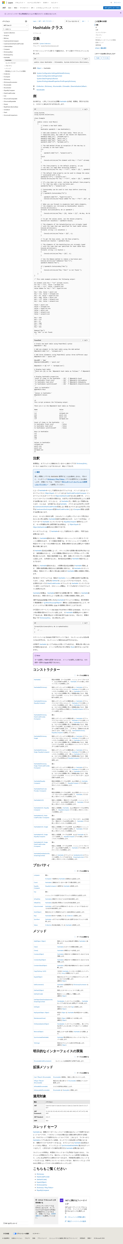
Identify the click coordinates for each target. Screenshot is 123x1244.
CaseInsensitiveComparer (44, 509)
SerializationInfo (78, 855)
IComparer (82, 493)
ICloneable (66, 86)
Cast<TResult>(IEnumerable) (42, 1077)
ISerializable (41, 90)
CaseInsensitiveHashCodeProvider (46, 507)
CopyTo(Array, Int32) (40, 971)
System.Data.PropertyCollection (47, 78)
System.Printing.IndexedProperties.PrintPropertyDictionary (56, 81)
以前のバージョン (17, 1238)
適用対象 (98, 45)
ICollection (40, 86)
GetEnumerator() (39, 984)
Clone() (36, 950)
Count (36, 882)
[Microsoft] (3, 2)
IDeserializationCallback (78, 86)
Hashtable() (37, 679)
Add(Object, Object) (40, 941)
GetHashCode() (38, 994)
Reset (72, 647)
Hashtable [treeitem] (8, 60)
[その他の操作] (88, 21)
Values (36, 925)
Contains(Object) (39, 954)
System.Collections (45, 43)
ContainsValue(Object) (40, 965)
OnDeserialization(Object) (41, 1024)
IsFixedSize (37, 899)
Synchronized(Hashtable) (41, 1037)
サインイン (117, 2)
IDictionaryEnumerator (80, 984)
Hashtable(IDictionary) (40, 687)
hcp (35, 892)
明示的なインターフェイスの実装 (106, 40)
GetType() (36, 1007)
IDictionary (48, 86)
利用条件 (82, 1238)
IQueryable (66, 1090)
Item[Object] (37, 912)
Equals (46, 662)
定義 (97, 25)
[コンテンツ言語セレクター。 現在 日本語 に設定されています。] (6, 1233)
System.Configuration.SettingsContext (49, 76)
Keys (35, 916)
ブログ (27, 1238)
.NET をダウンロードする (112, 8)
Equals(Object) (38, 977)
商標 (89, 1238)
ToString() (37, 1043)
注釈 (97, 30)
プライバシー (41, 1238)
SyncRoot (37, 919)
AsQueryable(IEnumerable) (41, 1090)
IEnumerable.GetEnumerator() (42, 1061)
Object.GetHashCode (62, 496)
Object (39, 68)
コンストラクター (101, 32)
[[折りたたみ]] (26, 21)
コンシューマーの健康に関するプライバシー (62, 1238)
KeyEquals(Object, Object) (41, 1012)
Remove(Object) (38, 1031)
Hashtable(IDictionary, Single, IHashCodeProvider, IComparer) (42, 766)
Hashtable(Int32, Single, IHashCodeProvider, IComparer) (41, 844)
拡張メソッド (100, 42)
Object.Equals (49, 493)
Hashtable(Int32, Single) (41, 827)
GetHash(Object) (39, 990)
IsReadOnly (37, 903)
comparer (37, 875)
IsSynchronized (38, 906)
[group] (61, 62)
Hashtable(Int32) (39, 800)
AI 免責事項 (5, 1238)
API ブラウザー (47, 21)
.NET (39, 21)
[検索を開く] (111, 2)
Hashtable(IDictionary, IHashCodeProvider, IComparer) (40, 717)
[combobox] (15, 25)
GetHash (55, 581)
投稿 (33, 1238)
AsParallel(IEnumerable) (41, 1086)
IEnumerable (57, 86)
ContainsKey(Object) (40, 960)
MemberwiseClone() (40, 1018)
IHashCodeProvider (72, 493)
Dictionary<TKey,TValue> (56, 479)
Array (63, 973)
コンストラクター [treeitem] (10, 63)
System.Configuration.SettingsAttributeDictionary (53, 73)
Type (72, 1007)
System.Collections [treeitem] (9, 33)
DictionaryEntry (81, 463)
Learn (34, 21)
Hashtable (63, 101)
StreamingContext (78, 857)
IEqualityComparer (70, 522)
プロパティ (99, 35)
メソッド (98, 37)
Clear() (36, 947)
